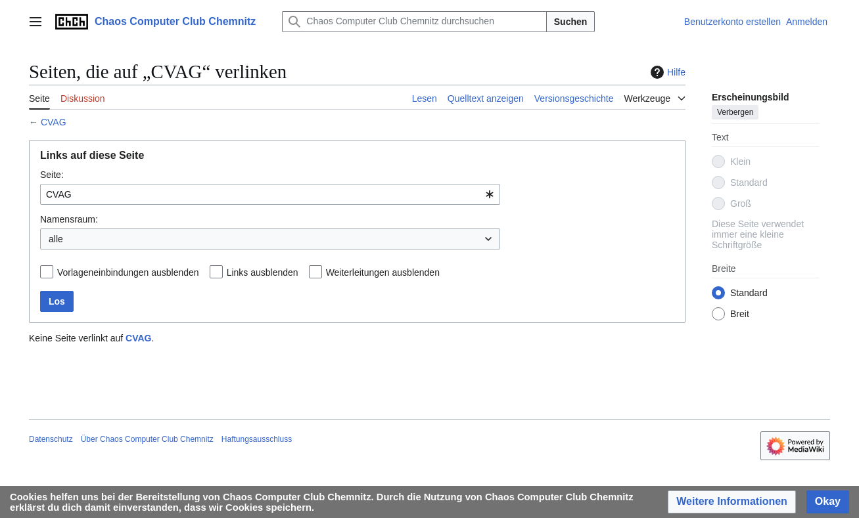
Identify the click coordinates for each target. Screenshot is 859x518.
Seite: (52, 174)
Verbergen (735, 112)
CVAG (53, 122)
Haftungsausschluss (256, 439)
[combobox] (270, 194)
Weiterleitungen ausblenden (383, 272)
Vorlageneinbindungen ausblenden (128, 272)
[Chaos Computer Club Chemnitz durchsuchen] (414, 21)
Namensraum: (69, 219)
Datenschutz (51, 439)
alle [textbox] (56, 239)
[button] (732, 501)
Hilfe (666, 72)
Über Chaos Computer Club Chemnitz (147, 439)
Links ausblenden (262, 272)
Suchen (571, 21)
